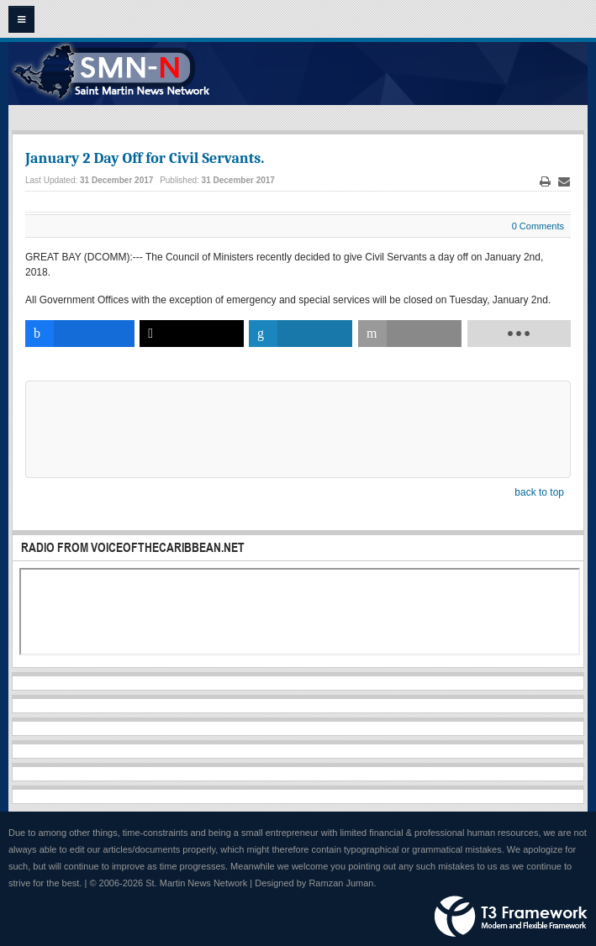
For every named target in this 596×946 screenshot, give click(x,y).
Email (564, 182)
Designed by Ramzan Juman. (315, 883)
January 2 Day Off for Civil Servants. (144, 158)
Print (545, 182)
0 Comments (538, 226)
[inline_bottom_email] (410, 333)
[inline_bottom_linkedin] (300, 333)
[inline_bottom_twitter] (191, 333)
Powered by (511, 917)
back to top (539, 492)
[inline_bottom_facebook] (79, 333)
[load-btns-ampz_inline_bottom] (519, 333)
